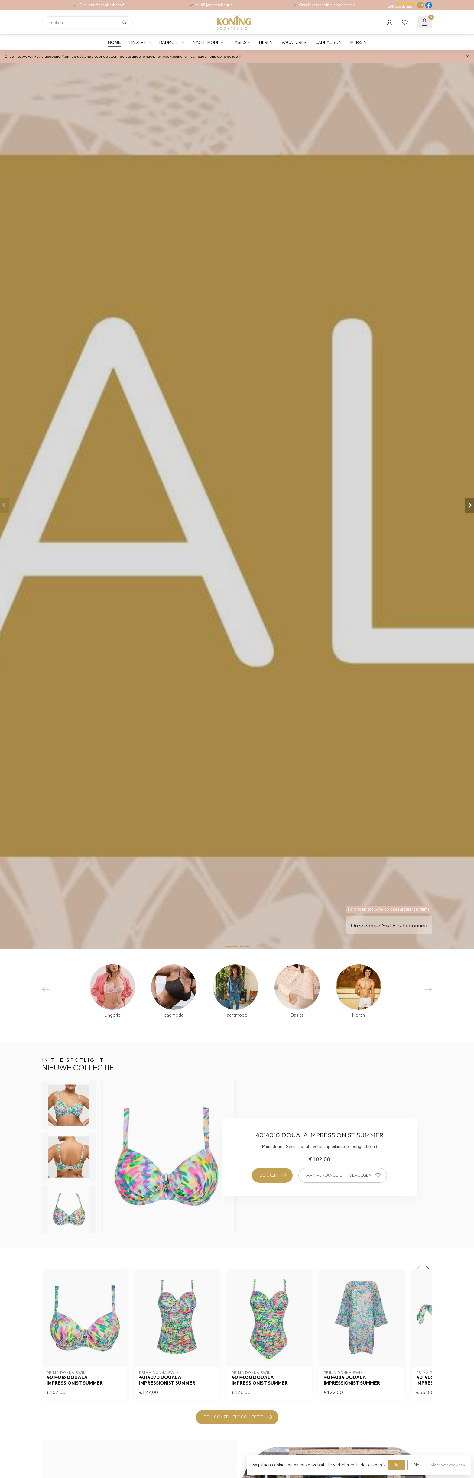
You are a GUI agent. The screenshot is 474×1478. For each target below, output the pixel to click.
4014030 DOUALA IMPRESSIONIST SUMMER (260, 1380)
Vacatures (294, 42)
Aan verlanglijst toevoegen (343, 1175)
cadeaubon (328, 42)
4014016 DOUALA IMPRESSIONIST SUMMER (75, 1380)
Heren (266, 42)
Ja (396, 1465)
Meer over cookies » (448, 1464)
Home (114, 42)
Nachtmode (206, 42)
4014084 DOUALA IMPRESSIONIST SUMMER (352, 1380)
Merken (358, 42)
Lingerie (138, 42)
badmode (169, 42)
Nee (418, 1465)
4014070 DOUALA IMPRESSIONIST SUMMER (167, 1380)
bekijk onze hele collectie (238, 1417)
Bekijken (273, 1175)
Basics (239, 42)
